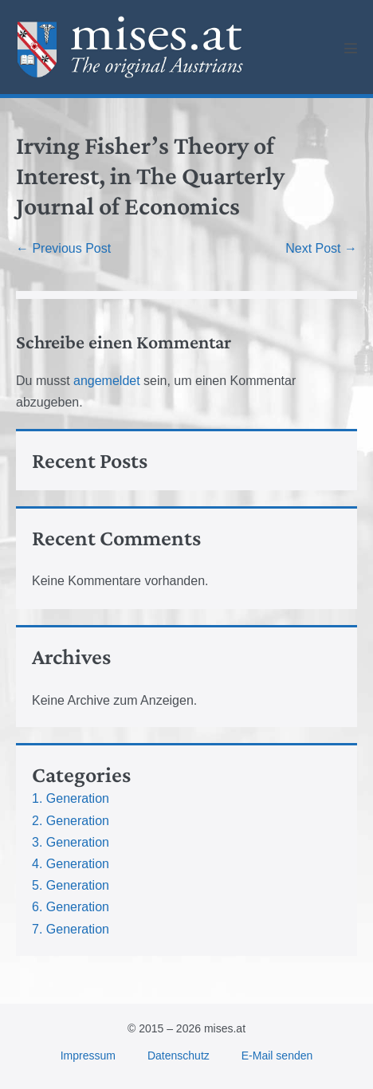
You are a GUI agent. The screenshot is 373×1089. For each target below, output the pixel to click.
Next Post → (321, 248)
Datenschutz (178, 1055)
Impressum (88, 1055)
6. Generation (70, 907)
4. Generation (70, 864)
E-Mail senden (277, 1055)
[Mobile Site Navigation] (350, 47)
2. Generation (70, 821)
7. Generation (70, 929)
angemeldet (106, 380)
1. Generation (70, 798)
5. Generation (70, 885)
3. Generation (70, 842)
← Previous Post (63, 248)
